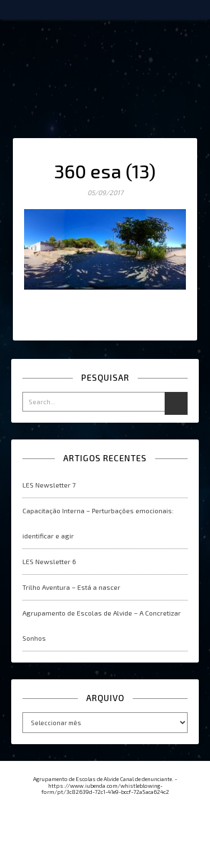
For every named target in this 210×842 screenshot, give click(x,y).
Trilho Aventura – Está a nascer (71, 587)
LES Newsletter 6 (49, 561)
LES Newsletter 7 (49, 485)
